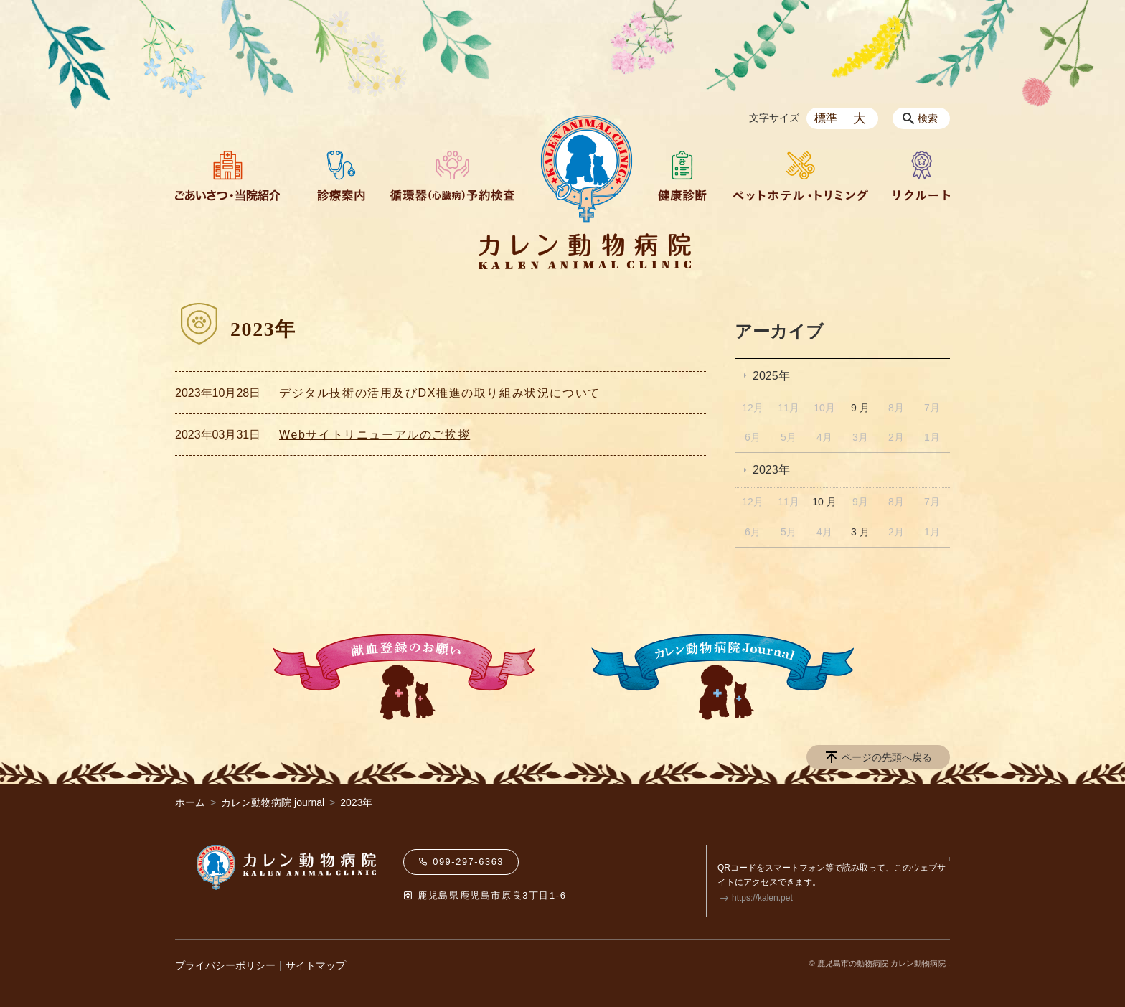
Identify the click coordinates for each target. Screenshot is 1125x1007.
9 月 (860, 407)
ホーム (190, 802)
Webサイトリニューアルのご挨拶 (374, 434)
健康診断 (682, 176)
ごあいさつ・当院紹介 (227, 176)
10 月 (824, 501)
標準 (825, 118)
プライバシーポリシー (225, 965)
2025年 (771, 376)
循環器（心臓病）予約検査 (452, 176)
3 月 (860, 532)
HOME (586, 169)
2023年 (771, 470)
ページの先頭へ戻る (887, 757)
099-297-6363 (461, 861)
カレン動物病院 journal (272, 802)
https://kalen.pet (762, 898)
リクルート (921, 176)
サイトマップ (316, 965)
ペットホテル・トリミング (800, 176)
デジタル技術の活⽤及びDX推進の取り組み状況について (440, 393)
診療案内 (335, 176)
